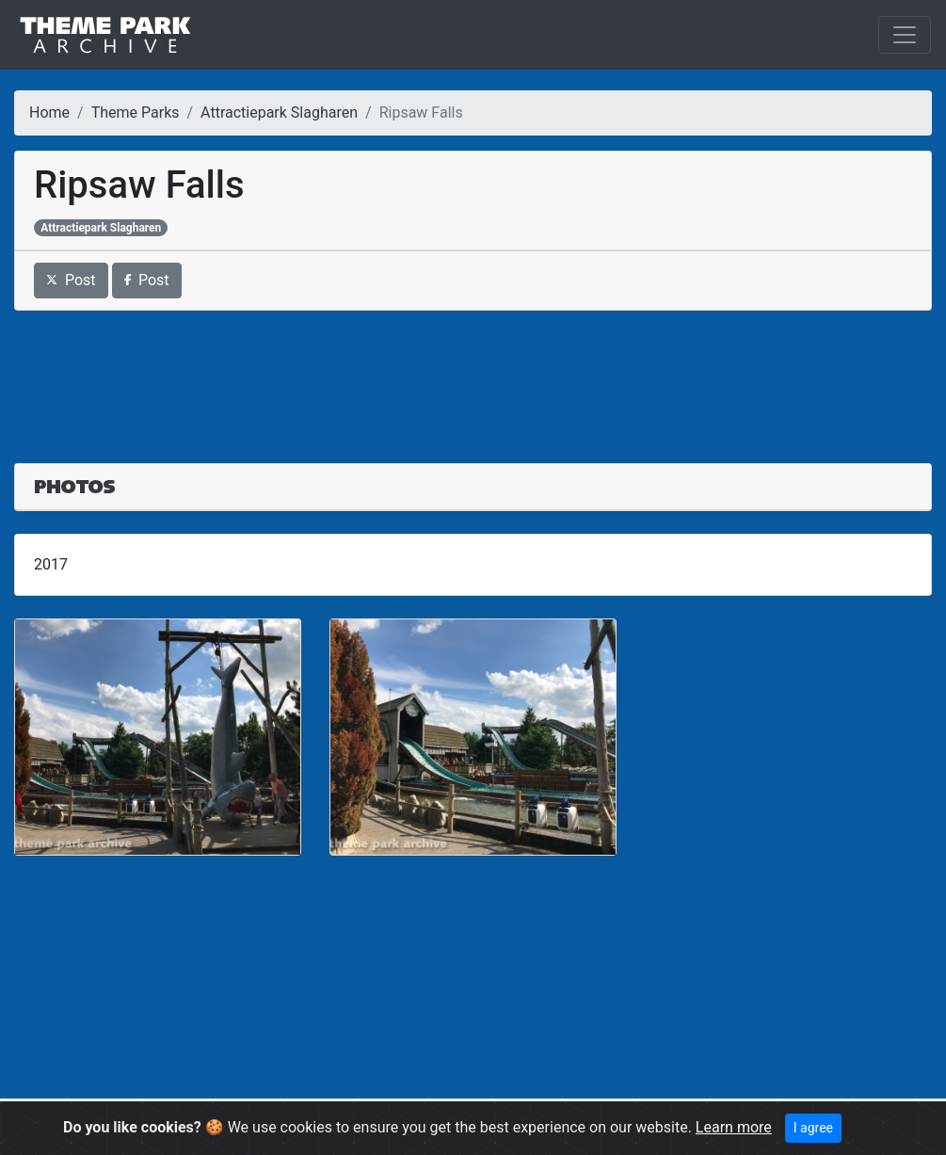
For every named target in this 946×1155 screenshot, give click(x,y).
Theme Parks (135, 112)
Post (71, 280)
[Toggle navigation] (904, 35)
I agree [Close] (813, 1127)
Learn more (734, 1127)
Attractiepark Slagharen (279, 112)
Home (49, 112)
